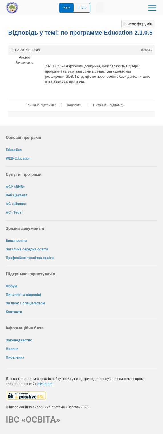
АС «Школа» (16, 204)
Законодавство (19, 340)
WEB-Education (18, 158)
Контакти (74, 105)
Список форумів (137, 24)
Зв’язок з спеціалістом (25, 303)
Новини (12, 349)
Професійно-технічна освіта (30, 258)
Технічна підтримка (41, 105)
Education (14, 150)
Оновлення (15, 357)
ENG (82, 8)
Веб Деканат (17, 195)
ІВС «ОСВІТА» (33, 420)
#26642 (146, 50)
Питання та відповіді (23, 294)
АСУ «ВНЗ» (15, 186)
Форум (11, 286)
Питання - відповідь (108, 105)
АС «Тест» (14, 212)
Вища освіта (16, 240)
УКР (66, 8)
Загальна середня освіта (27, 249)
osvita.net (44, 384)
